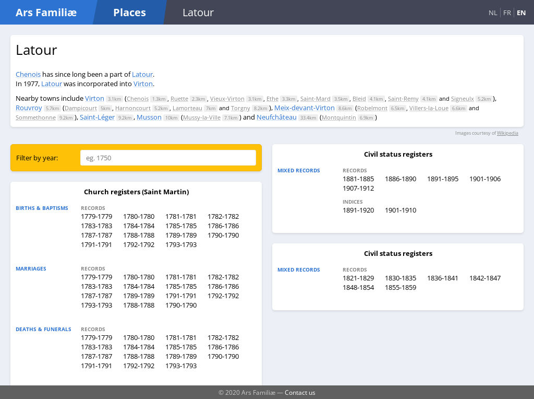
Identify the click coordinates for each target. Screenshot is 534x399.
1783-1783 (96, 225)
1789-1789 (181, 235)
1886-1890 (400, 178)
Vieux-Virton (227, 98)
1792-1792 (138, 244)
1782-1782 (223, 216)
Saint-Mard (315, 98)
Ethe (272, 98)
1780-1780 (138, 216)
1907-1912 (358, 188)
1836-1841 (442, 278)
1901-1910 (400, 210)
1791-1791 (96, 244)
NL (493, 12)
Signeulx (462, 98)
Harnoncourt (133, 108)
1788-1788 (138, 235)
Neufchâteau (277, 117)
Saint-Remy (403, 98)
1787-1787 (96, 235)
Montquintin (339, 117)
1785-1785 (181, 225)
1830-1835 (400, 278)
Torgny (240, 108)
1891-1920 (358, 210)
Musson (149, 117)
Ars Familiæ (46, 12)
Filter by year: (37, 157)
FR (507, 12)
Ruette (179, 98)
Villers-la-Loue (428, 108)
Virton (143, 83)
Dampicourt (81, 108)
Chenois (28, 74)
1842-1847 (485, 278)
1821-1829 (358, 278)
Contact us (300, 392)
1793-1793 (181, 244)
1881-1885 (358, 178)
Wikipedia (507, 133)
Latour (142, 74)
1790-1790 (223, 235)
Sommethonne (36, 117)
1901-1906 (485, 178)
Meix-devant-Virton (304, 107)
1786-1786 (223, 225)
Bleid (359, 98)
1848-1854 (358, 287)
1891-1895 (442, 178)
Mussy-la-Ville (202, 117)
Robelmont (372, 108)
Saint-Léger (97, 117)
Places (129, 12)
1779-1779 (96, 216)
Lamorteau (187, 108)
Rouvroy (29, 107)
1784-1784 (138, 225)
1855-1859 (400, 287)
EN (521, 12)
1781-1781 (181, 216)
